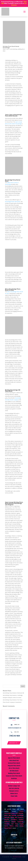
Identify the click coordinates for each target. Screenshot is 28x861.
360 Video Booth (14, 771)
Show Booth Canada (17, 856)
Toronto (21, 811)
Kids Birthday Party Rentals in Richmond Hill (13, 693)
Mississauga (7, 813)
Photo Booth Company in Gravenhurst (12, 702)
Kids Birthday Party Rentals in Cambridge (13, 695)
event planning (13, 49)
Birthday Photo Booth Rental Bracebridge (11, 47)
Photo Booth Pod (14, 760)
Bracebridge (20, 815)
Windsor (12, 826)
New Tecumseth (19, 818)
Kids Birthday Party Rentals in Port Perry (12, 700)
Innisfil (12, 818)
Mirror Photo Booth (14, 768)
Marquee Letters (14, 791)
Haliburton (7, 822)
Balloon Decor (14, 793)
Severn (6, 826)
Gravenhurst (14, 820)
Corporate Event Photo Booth (14, 776)
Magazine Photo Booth (14, 766)
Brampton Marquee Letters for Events (12, 697)
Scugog (21, 824)
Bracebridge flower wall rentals (12, 201)
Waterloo (21, 813)
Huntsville (6, 818)
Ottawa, (22, 826)
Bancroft (6, 820)
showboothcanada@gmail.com (14, 728)
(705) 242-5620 (14, 736)
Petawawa (7, 824)
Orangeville (20, 822)
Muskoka (13, 822)
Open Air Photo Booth (14, 758)
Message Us (13, 742)
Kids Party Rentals (14, 788)
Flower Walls (14, 796)
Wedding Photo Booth (14, 773)
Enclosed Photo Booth (14, 763)
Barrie (5, 815)
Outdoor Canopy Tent (14, 786)
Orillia (16, 826)
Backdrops (14, 778)
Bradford (21, 820)
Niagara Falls (14, 813)
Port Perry (14, 824)
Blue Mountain (12, 815)
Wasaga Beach (7, 828)
